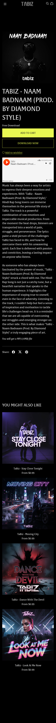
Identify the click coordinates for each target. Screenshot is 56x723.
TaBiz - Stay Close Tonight (28, 468)
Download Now (28, 143)
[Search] (47, 3)
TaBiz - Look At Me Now (28, 665)
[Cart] (53, 3)
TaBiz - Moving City (28, 534)
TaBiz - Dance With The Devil (28, 599)
